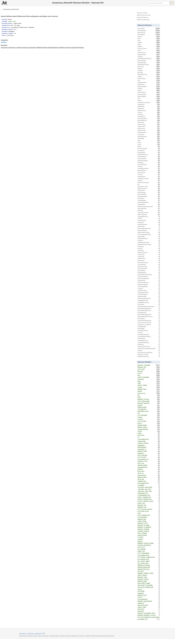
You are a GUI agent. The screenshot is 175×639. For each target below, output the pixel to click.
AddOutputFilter (149, 136)
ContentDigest (149, 220)
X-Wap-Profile (149, 441)
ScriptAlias (149, 250)
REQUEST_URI (149, 367)
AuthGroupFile (149, 132)
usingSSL (149, 539)
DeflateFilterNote (149, 238)
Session (149, 112)
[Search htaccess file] (158, 3)
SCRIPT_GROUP (149, 575)
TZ (149, 437)
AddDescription (149, 188)
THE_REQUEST (149, 409)
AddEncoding (149, 78)
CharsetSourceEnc (149, 212)
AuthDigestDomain (52, 47)
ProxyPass (149, 246)
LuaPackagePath (149, 286)
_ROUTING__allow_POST (149, 491)
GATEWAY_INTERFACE (149, 545)
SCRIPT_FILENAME (149, 377)
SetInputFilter (149, 280)
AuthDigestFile (149, 272)
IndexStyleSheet (149, 196)
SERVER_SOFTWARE (149, 565)
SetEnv (149, 100)
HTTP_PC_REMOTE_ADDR (149, 501)
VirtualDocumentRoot (149, 102)
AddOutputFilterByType (149, 58)
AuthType (68, 47)
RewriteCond (149, 32)
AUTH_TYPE (149, 547)
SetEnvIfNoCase (149, 74)
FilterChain (149, 122)
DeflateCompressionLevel (149, 206)
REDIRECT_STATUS (149, 399)
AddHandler (149, 106)
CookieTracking (149, 290)
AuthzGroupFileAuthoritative (149, 306)
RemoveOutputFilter (149, 278)
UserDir (149, 218)
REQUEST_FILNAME (149, 525)
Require (81, 47)
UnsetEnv (149, 240)
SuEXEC (149, 350)
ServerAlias (149, 304)
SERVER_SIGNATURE (149, 567)
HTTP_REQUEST (149, 517)
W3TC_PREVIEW (149, 455)
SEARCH (149, 469)
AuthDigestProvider (149, 242)
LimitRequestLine (149, 340)
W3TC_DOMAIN (149, 533)
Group (149, 144)
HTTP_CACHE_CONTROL (149, 509)
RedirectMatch (149, 96)
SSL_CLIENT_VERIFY (149, 561)
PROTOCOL (149, 609)
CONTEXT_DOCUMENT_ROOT (149, 613)
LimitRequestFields (149, 334)
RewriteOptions (149, 120)
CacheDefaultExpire (149, 342)
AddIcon (149, 180)
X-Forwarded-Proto (149, 439)
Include (149, 76)
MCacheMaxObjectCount (149, 316)
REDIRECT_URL (149, 507)
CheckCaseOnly (149, 268)
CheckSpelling (149, 200)
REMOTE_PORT (149, 595)
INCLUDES (149, 379)
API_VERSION (149, 549)
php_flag (149, 72)
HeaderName (149, 176)
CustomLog (149, 254)
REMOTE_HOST (149, 477)
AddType (149, 56)
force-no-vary (149, 393)
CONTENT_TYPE (149, 461)
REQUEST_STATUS (149, 579)
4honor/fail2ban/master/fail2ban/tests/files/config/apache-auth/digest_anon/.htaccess (29, 16)
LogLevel (149, 288)
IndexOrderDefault (149, 202)
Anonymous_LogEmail (15, 47)
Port (149, 98)
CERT (149, 513)
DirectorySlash (149, 158)
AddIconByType (149, 214)
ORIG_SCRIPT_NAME (149, 583)
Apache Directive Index (144, 15)
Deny (149, 40)
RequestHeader (149, 86)
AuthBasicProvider (41, 47)
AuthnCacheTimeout (149, 346)
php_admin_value (149, 186)
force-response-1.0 (149, 459)
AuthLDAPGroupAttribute (149, 352)
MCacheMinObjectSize (149, 310)
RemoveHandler (149, 148)
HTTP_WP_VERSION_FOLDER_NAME (149, 617)
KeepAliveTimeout (149, 354)
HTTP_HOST (149, 369)
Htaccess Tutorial (142, 13)
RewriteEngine (149, 30)
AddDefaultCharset (149, 64)
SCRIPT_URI (149, 551)
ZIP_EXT (149, 597)
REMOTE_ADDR (149, 427)
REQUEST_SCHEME (149, 529)
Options (149, 36)
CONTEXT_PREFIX (149, 443)
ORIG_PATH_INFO (149, 605)
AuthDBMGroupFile (149, 302)
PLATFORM (149, 591)
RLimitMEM (149, 328)
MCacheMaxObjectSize (149, 314)
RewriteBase (149, 34)
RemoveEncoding (149, 262)
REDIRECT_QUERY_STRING (149, 543)
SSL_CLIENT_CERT (149, 563)
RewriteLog (149, 260)
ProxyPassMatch (149, 276)
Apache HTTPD (40, 633)
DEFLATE (149, 371)
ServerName (149, 190)
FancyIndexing (149, 156)
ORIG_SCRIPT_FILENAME (149, 585)
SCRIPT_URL (149, 503)
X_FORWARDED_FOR (149, 495)
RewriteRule (149, 28)
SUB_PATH (149, 611)
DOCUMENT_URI (148, 619)
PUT (149, 413)
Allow (149, 38)
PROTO (149, 423)
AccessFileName (149, 294)
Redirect (149, 46)
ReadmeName (149, 170)
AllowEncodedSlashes (149, 298)
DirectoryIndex (149, 60)
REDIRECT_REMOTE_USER (149, 573)
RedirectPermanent (149, 182)
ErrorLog (149, 332)
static (149, 381)
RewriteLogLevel (149, 252)
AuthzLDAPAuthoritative (149, 274)
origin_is (149, 541)
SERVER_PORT (149, 389)
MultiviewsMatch (149, 284)
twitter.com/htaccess (143, 19)
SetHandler (149, 138)
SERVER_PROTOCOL (149, 569)
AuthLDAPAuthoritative (149, 320)
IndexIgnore (149, 104)
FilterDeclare (149, 128)
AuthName (62, 47)
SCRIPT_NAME (149, 521)
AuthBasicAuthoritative (149, 244)
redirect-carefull (149, 535)
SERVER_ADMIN (149, 465)
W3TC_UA (149, 473)
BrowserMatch (149, 94)
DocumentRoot (149, 194)
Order (149, 44)
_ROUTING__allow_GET (149, 489)
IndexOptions (149, 152)
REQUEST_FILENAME (149, 365)
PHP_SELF (149, 571)
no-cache (149, 419)
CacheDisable (149, 264)
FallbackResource (149, 154)
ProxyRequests (149, 312)
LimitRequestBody (149, 168)
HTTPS (149, 373)
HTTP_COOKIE (149, 421)
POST (149, 397)
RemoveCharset (149, 230)
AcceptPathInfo (149, 164)
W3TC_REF (149, 479)
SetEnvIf (149, 88)
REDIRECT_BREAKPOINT (149, 601)
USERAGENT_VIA (149, 493)
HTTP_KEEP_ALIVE (149, 511)
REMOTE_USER (149, 451)
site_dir (149, 589)
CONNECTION (149, 481)
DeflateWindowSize (149, 356)
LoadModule (149, 204)
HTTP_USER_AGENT (149, 401)
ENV (149, 375)
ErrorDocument (149, 48)
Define (149, 146)
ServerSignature (149, 118)
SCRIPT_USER (149, 607)
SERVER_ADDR (149, 407)
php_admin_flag (149, 266)
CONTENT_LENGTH (149, 531)
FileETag (149, 70)
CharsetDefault (149, 208)
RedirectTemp (149, 110)
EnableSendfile (149, 296)
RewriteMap (149, 236)
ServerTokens (149, 92)
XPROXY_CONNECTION (149, 499)
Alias (149, 140)
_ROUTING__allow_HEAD (149, 487)
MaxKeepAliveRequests (149, 308)
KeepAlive (149, 162)
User (149, 80)
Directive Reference (142, 17)
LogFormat (149, 256)
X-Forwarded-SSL (149, 599)
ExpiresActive (149, 52)
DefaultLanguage (149, 160)
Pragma (149, 417)
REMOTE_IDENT (149, 581)
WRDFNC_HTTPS (149, 523)
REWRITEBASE (149, 447)
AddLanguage (149, 192)
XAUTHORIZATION (149, 483)
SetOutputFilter (149, 82)
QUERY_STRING (149, 385)
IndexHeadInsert (149, 224)
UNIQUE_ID (149, 603)
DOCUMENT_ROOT (149, 411)
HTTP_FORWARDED (149, 553)
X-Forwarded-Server (149, 555)
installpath (149, 593)
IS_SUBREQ (149, 485)
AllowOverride (149, 130)
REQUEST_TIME (149, 577)
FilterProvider (149, 124)
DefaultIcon (149, 198)
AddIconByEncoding (149, 232)
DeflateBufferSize (149, 330)
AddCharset (149, 84)
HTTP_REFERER (149, 415)
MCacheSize (149, 318)
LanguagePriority (149, 216)
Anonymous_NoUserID (11, 9)
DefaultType (149, 226)
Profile (149, 433)
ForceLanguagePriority (149, 234)
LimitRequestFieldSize (149, 336)
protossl (149, 405)
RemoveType (149, 172)
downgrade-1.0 (149, 449)
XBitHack (149, 210)
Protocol (149, 166)
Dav (149, 184)
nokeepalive (149, 445)
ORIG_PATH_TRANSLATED (149, 587)
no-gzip (149, 387)
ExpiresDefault (149, 54)
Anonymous (4, 47)
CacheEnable (149, 338)
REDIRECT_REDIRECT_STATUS (149, 615)
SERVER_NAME (149, 425)
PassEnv (149, 248)
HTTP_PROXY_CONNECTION (149, 557)
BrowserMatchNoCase (149, 228)
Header (149, 42)
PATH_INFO (149, 471)
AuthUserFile (75, 47)
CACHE (149, 431)
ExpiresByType (149, 62)
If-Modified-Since (149, 467)
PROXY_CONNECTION (149, 497)
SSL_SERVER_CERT (149, 559)
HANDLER (149, 453)
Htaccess (3, 42)
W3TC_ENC (149, 435)
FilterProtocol (149, 126)
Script (149, 50)
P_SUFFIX (149, 537)
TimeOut (149, 174)
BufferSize (149, 344)
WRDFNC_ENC (149, 519)
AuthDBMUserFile (149, 300)
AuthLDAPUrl (149, 258)
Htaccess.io (23, 633)
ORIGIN (149, 391)
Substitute (149, 222)
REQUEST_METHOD (149, 403)
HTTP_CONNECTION (149, 515)
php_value (149, 66)
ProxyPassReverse (149, 282)
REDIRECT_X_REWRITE (149, 527)
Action (149, 142)
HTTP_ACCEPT (149, 457)
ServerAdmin (149, 270)
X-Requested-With (149, 429)
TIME (149, 383)
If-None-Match (149, 475)
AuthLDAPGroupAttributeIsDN (149, 348)
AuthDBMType (149, 326)
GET (149, 395)
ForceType (149, 134)
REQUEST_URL (149, 505)
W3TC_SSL (149, 463)
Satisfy (149, 90)
